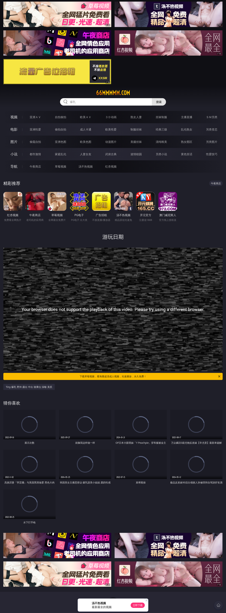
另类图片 (211, 142)
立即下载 (138, 605)
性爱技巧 (211, 154)
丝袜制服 (161, 117)
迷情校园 (136, 154)
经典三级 (161, 129)
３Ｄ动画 (111, 117)
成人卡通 (85, 129)
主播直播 (186, 117)
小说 (13, 154)
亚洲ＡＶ (35, 117)
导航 (13, 166)
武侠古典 (111, 154)
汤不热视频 (86, 166)
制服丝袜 (136, 129)
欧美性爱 (111, 129)
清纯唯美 (161, 142)
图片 (13, 141)
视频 (13, 117)
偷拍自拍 (60, 129)
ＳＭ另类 (211, 117)
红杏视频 (111, 166)
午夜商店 (35, 166)
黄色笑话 (186, 154)
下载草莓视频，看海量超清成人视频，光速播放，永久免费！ (150, 376)
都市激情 (35, 154)
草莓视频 (60, 166)
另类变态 (211, 129)
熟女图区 (186, 142)
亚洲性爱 (35, 129)
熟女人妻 (136, 117)
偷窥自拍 (35, 142)
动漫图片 (111, 142)
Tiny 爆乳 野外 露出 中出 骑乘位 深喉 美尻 (29, 387)
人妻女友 (85, 154)
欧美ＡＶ (85, 117)
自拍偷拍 (60, 117)
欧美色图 (85, 142)
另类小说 (161, 154)
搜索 (159, 102)
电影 (13, 129)
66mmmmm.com (113, 92)
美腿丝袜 (136, 142)
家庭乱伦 (60, 154)
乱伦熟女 (186, 129)
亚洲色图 (60, 142)
